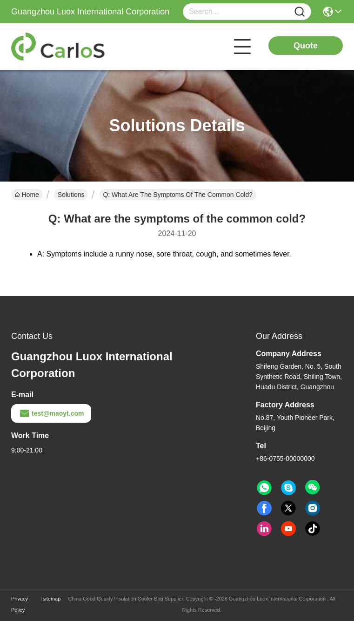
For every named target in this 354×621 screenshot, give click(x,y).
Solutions (71, 194)
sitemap (52, 598)
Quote (306, 45)
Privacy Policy (19, 604)
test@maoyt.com (51, 413)
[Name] (299, 12)
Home (27, 194)
